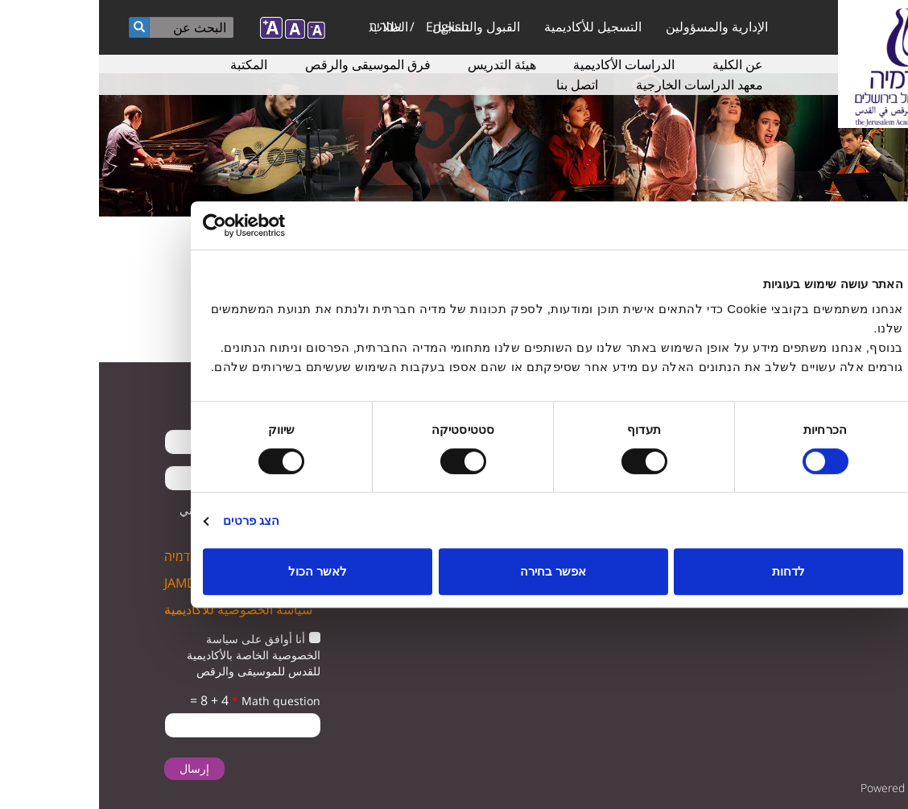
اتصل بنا (478, 84)
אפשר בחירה (454, 571)
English (348, 26)
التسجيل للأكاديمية (494, 26)
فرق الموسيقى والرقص (269, 64)
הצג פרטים (152, 520)
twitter (866, 448)
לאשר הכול (218, 571)
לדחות (689, 571)
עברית (286, 26)
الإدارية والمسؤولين (618, 26)
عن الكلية (638, 64)
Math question (177, 700)
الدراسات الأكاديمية (525, 64)
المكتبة (149, 64)
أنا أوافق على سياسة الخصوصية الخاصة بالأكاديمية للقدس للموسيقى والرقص (154, 655)
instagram (852, 489)
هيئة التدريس (403, 64)
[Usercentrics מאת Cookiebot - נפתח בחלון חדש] (174, 225)
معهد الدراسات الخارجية (600, 84)
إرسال (95, 768)
